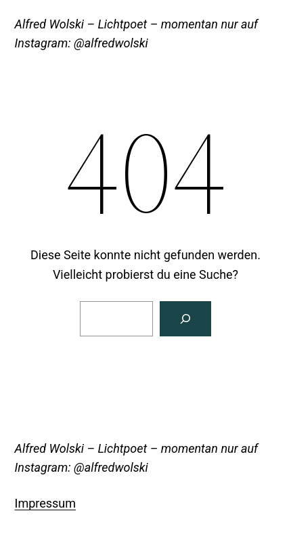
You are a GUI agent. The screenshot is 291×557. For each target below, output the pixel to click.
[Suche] (185, 318)
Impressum (45, 503)
